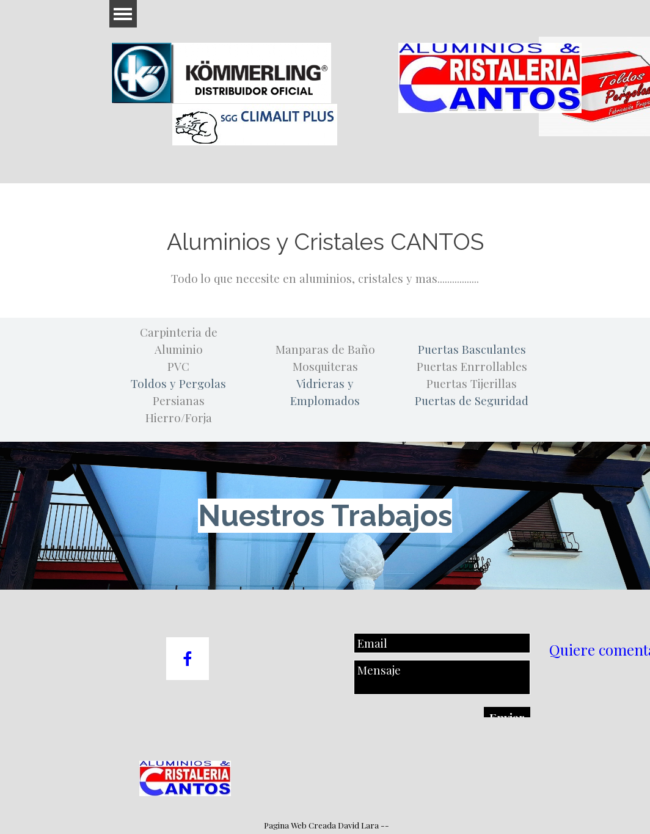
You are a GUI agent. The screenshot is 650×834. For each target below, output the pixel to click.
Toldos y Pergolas (178, 383)
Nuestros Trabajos (325, 516)
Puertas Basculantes (472, 349)
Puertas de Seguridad (471, 400)
